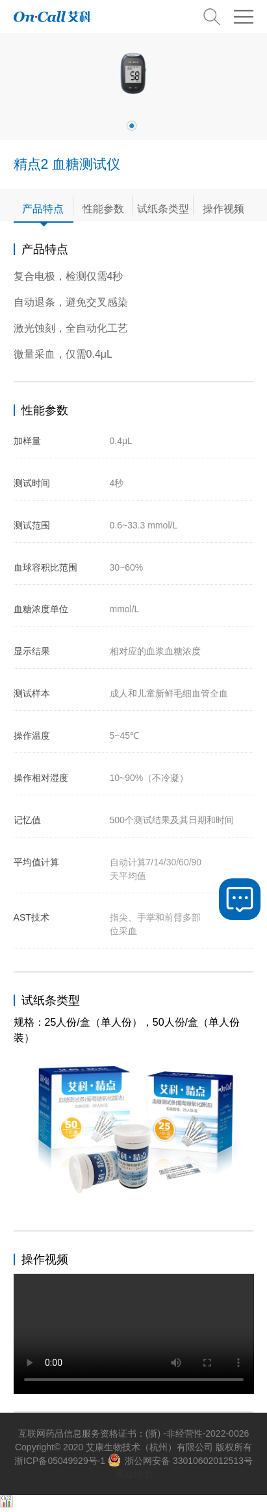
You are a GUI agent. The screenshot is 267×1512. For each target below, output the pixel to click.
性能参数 (103, 208)
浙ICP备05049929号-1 (59, 1461)
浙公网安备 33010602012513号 (180, 1461)
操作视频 (223, 208)
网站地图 (134, 1474)
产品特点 (43, 208)
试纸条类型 (163, 208)
